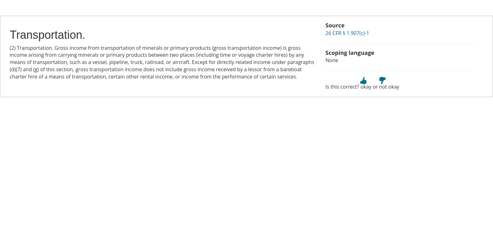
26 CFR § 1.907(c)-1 (347, 33)
